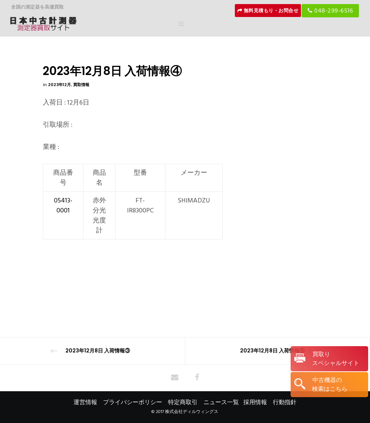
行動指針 (285, 402)
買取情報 (81, 85)
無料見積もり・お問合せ (268, 11)
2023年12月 (59, 85)
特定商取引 (183, 402)
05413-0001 (63, 205)
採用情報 (255, 402)
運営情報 (85, 402)
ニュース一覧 (221, 402)
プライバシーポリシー (132, 402)
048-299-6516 (330, 11)
